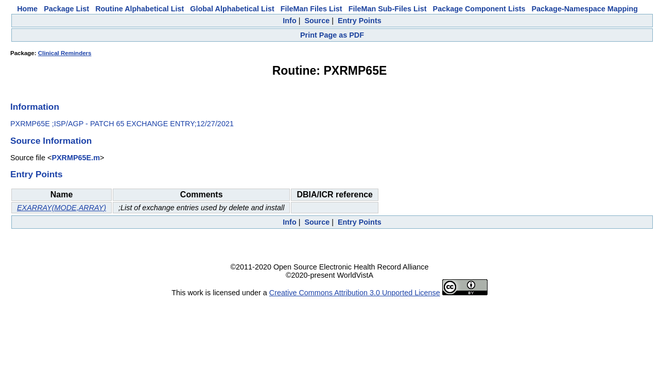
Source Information (51, 141)
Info (289, 20)
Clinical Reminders (65, 53)
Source (317, 20)
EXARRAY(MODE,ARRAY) (61, 208)
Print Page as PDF (332, 35)
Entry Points (359, 20)
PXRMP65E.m (75, 158)
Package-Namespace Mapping (585, 9)
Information (34, 107)
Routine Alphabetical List (139, 9)
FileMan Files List (311, 9)
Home (27, 9)
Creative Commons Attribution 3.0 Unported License (354, 293)
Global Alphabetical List (232, 9)
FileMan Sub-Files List (388, 9)
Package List (66, 9)
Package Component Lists (479, 9)
